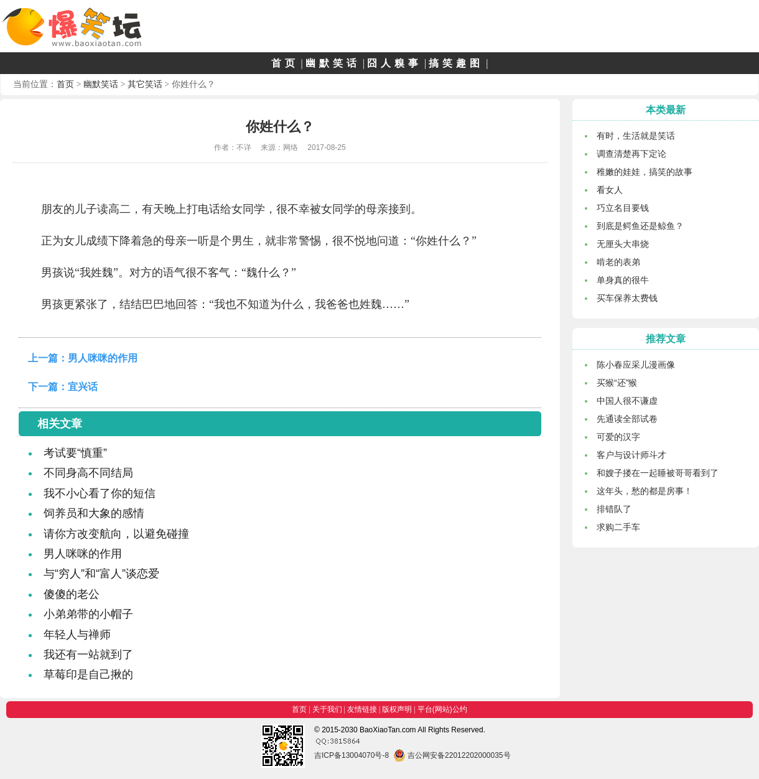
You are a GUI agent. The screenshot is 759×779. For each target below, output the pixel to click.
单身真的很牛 (623, 280)
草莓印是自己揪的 (88, 674)
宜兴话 (83, 386)
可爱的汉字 (618, 437)
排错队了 (614, 509)
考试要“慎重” (75, 453)
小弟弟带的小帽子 (88, 614)
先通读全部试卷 (627, 419)
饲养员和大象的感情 (94, 513)
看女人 (610, 190)
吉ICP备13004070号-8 (351, 755)
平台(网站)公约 (442, 709)
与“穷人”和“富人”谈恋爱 (101, 573)
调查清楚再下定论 (631, 154)
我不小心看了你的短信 (100, 493)
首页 (285, 63)
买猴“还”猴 (617, 383)
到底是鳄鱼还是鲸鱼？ (640, 226)
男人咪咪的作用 (102, 358)
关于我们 (327, 709)
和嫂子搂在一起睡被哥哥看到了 (658, 473)
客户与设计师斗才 (631, 455)
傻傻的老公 (72, 594)
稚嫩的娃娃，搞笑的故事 (644, 172)
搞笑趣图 (456, 63)
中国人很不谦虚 (627, 401)
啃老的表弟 (618, 262)
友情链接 (362, 709)
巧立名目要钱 (623, 208)
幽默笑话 (332, 63)
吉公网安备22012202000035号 (452, 755)
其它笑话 (145, 84)
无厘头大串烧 (623, 244)
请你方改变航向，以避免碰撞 (116, 534)
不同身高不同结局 (88, 473)
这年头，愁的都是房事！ (644, 491)
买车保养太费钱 (627, 298)
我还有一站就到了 (88, 654)
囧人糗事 (394, 63)
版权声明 (397, 709)
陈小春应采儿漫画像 (636, 365)
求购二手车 (618, 527)
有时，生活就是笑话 (636, 136)
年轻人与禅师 (77, 634)
